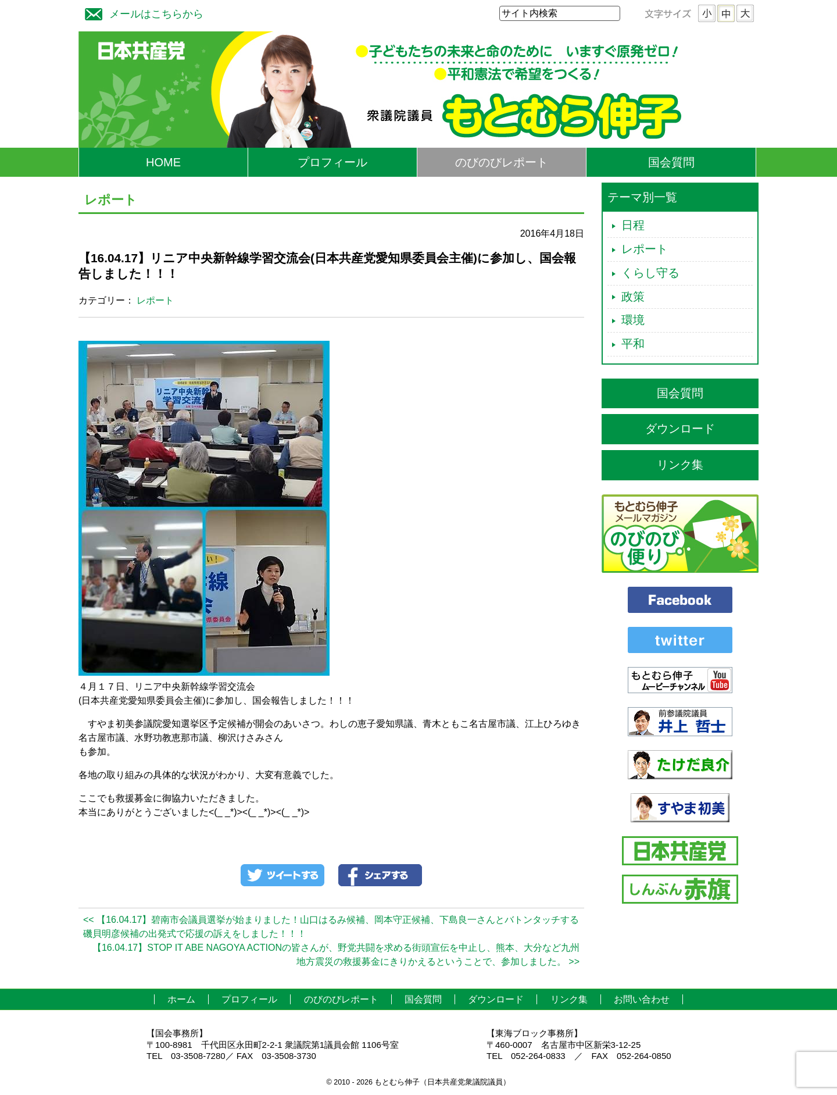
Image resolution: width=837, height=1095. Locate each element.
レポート (155, 300)
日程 (633, 225)
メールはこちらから (141, 12)
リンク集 (680, 464)
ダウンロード (680, 428)
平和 (633, 343)
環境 (633, 319)
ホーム (181, 999)
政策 (633, 296)
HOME (163, 162)
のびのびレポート (501, 162)
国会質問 (671, 162)
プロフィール (332, 162)
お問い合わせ (642, 999)
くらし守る (650, 272)
